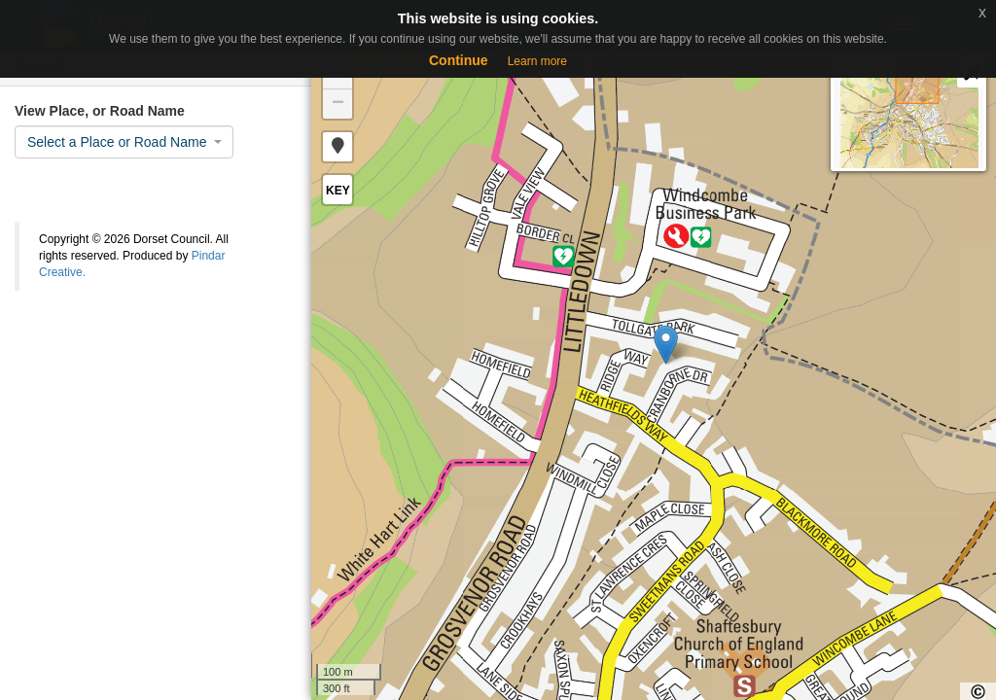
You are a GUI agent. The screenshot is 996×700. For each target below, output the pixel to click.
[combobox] (124, 141)
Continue (458, 60)
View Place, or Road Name (100, 111)
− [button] (338, 104)
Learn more (537, 61)
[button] (337, 146)
